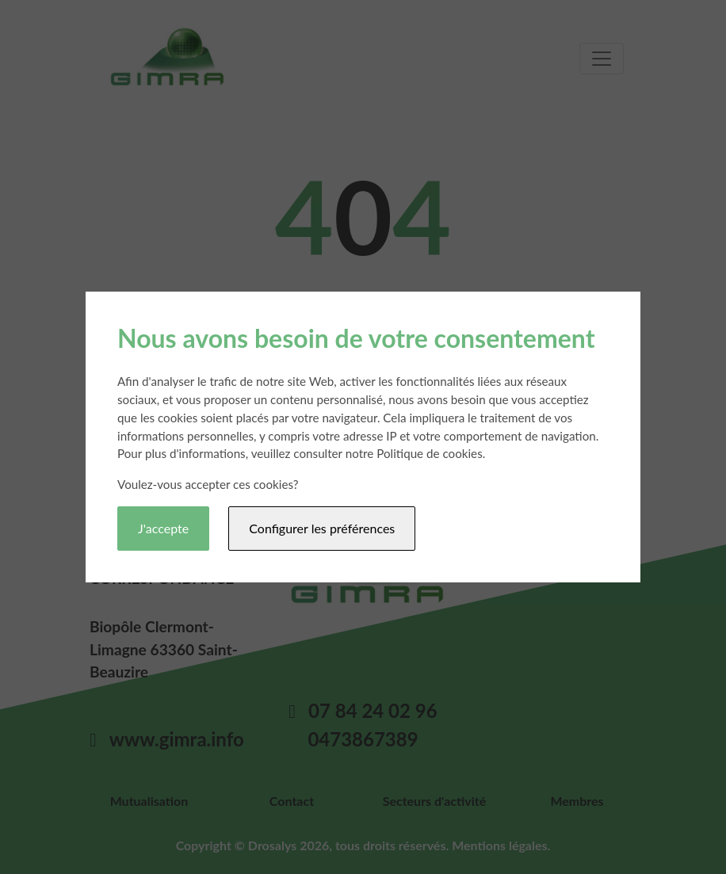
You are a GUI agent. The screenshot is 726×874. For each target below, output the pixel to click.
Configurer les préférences (322, 528)
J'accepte (163, 528)
